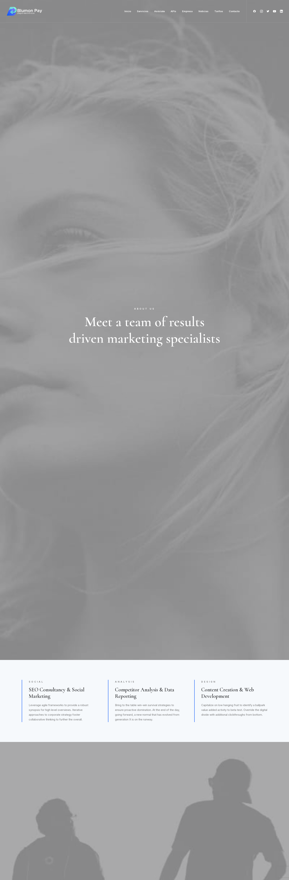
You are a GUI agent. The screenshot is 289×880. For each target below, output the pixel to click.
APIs (173, 11)
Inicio (127, 11)
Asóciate (159, 11)
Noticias (203, 11)
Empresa (187, 11)
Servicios (142, 11)
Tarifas (218, 11)
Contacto (234, 11)
